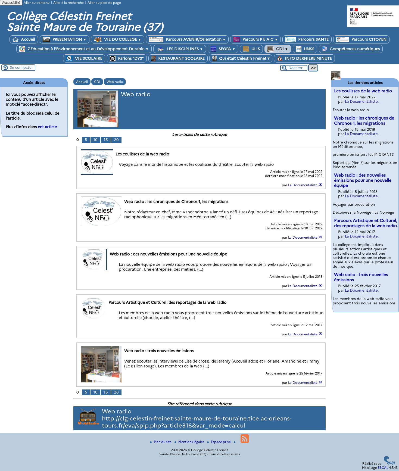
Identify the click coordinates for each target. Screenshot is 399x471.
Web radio (115, 82)
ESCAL (383, 468)
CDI (277, 49)
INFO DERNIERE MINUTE (304, 58)
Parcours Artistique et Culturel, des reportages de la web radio (365, 223)
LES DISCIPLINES (179, 49)
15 (106, 139)
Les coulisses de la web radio (363, 90)
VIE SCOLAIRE (84, 58)
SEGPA (223, 49)
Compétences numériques (351, 49)
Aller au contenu (36, 3)
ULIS (251, 49)
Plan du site (161, 442)
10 (95, 139)
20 (116, 139)
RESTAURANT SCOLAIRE (178, 58)
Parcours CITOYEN (361, 39)
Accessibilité (11, 3)
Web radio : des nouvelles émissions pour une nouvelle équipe (362, 180)
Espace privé (219, 442)
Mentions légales (189, 442)
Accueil (24, 39)
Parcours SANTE (307, 39)
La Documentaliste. (303, 185)
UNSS (305, 49)
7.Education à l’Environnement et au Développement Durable (84, 49)
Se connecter (21, 67)
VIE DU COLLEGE (117, 39)
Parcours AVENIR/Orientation (187, 39)
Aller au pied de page (104, 3)
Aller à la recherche (68, 3)
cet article (47, 126)
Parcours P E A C (255, 39)
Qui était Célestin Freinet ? (240, 58)
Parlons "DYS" (127, 58)
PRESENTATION (64, 39)
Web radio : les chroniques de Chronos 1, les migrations (364, 121)
